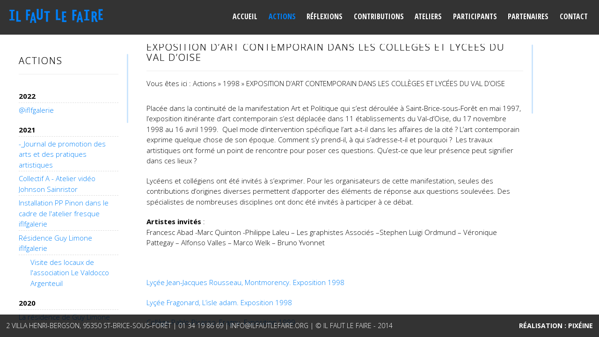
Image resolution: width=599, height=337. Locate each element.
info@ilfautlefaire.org (269, 325)
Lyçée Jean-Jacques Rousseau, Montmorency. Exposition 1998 (245, 282)
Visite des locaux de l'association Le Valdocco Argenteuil (69, 272)
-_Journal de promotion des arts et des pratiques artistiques (62, 154)
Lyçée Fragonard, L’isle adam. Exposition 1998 (219, 302)
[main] (334, 187)
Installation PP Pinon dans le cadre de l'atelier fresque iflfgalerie (64, 213)
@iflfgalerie (36, 110)
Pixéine (580, 325)
